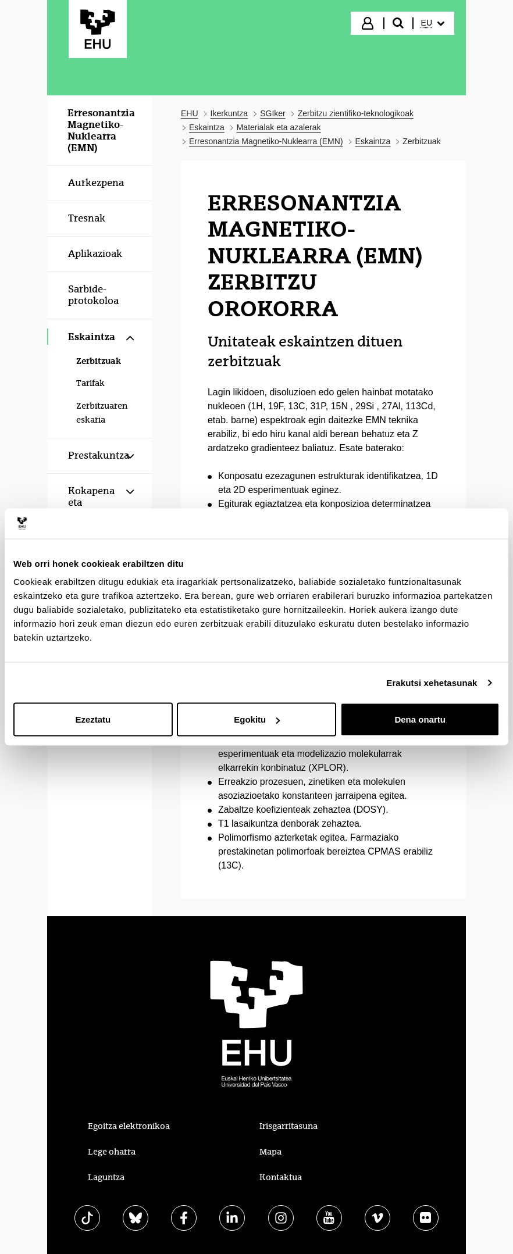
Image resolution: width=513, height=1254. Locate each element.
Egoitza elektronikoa (129, 1126)
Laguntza (106, 1177)
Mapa (270, 1151)
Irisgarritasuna (288, 1126)
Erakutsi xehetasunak (431, 682)
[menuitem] (432, 23)
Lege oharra (112, 1151)
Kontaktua (280, 1177)
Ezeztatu (93, 719)
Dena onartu (420, 719)
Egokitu (257, 719)
